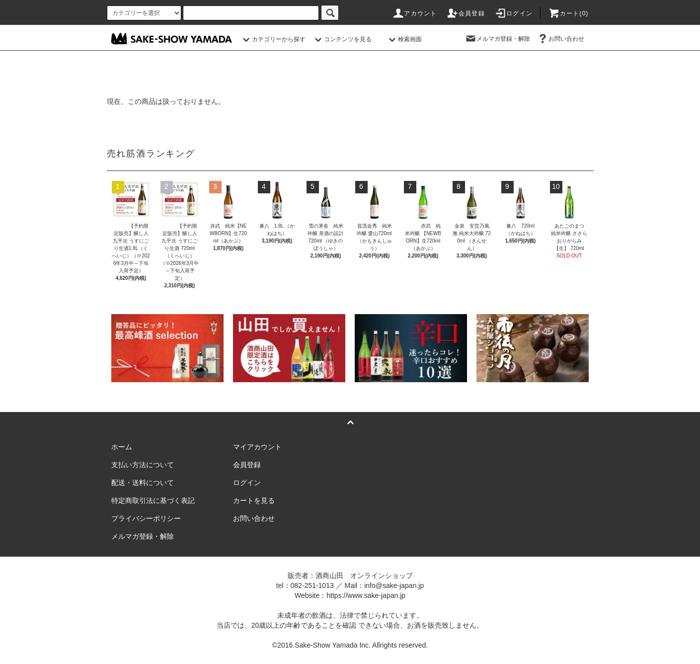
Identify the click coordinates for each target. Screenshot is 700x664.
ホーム (121, 447)
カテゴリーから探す (273, 39)
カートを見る (254, 500)
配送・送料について (142, 483)
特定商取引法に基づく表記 (153, 500)
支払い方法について (142, 465)
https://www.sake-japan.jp (365, 595)
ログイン (513, 13)
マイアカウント (257, 447)
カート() (568, 13)
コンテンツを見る (342, 39)
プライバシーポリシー (146, 518)
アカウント (414, 13)
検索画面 (404, 39)
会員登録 (466, 13)
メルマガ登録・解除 (497, 38)
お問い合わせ (560, 38)
